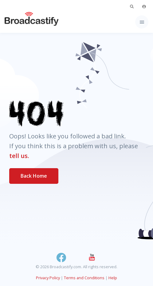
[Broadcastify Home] (22, 22)
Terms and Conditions (84, 277)
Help (112, 277)
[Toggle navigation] (141, 22)
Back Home (34, 175)
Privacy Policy (48, 277)
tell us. (19, 156)
